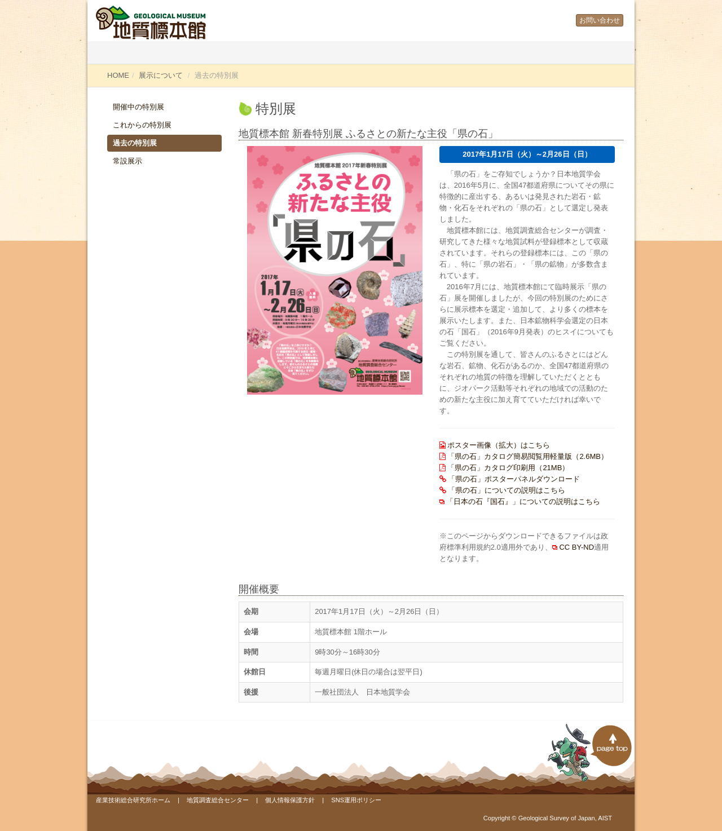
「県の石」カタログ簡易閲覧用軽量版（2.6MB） (527, 456)
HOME (118, 75)
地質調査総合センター (218, 800)
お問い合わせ (599, 20)
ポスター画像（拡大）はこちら (498, 445)
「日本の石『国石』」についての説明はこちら (523, 501)
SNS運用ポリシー (356, 800)
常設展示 (127, 161)
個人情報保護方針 (290, 800)
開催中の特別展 (138, 107)
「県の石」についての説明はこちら (506, 490)
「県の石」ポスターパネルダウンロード (514, 479)
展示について (161, 75)
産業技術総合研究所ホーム (133, 800)
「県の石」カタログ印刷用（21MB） (508, 467)
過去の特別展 (135, 143)
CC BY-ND (576, 547)
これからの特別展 (142, 125)
